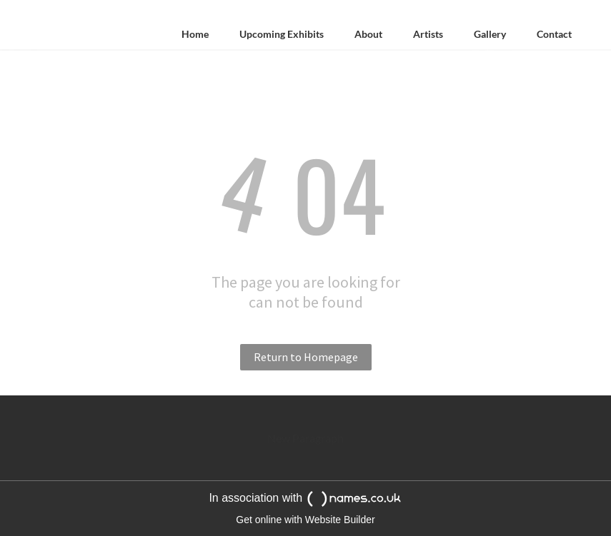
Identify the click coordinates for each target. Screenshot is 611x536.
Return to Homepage (306, 357)
